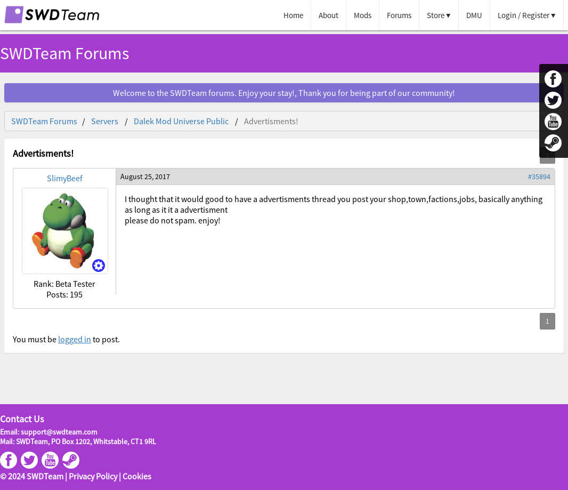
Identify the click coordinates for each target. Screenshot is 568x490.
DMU (474, 15)
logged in (74, 339)
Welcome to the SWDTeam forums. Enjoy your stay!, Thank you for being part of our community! (284, 92)
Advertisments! (271, 121)
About (328, 15)
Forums (399, 15)
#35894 (539, 176)
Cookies (137, 476)
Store (435, 15)
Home (293, 15)
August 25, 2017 (145, 176)
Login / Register (523, 15)
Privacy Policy (93, 476)
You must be (35, 339)
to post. (105, 339)
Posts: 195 (64, 294)
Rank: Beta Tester (64, 283)
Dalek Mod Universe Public (181, 121)
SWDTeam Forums (64, 53)
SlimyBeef (65, 178)
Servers (104, 121)
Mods (362, 15)
